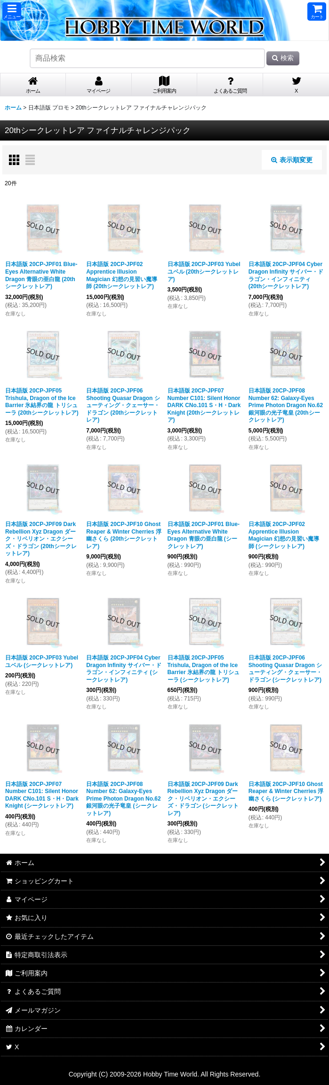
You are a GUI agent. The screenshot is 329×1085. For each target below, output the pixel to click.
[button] (11, 11)
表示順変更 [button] (292, 160)
